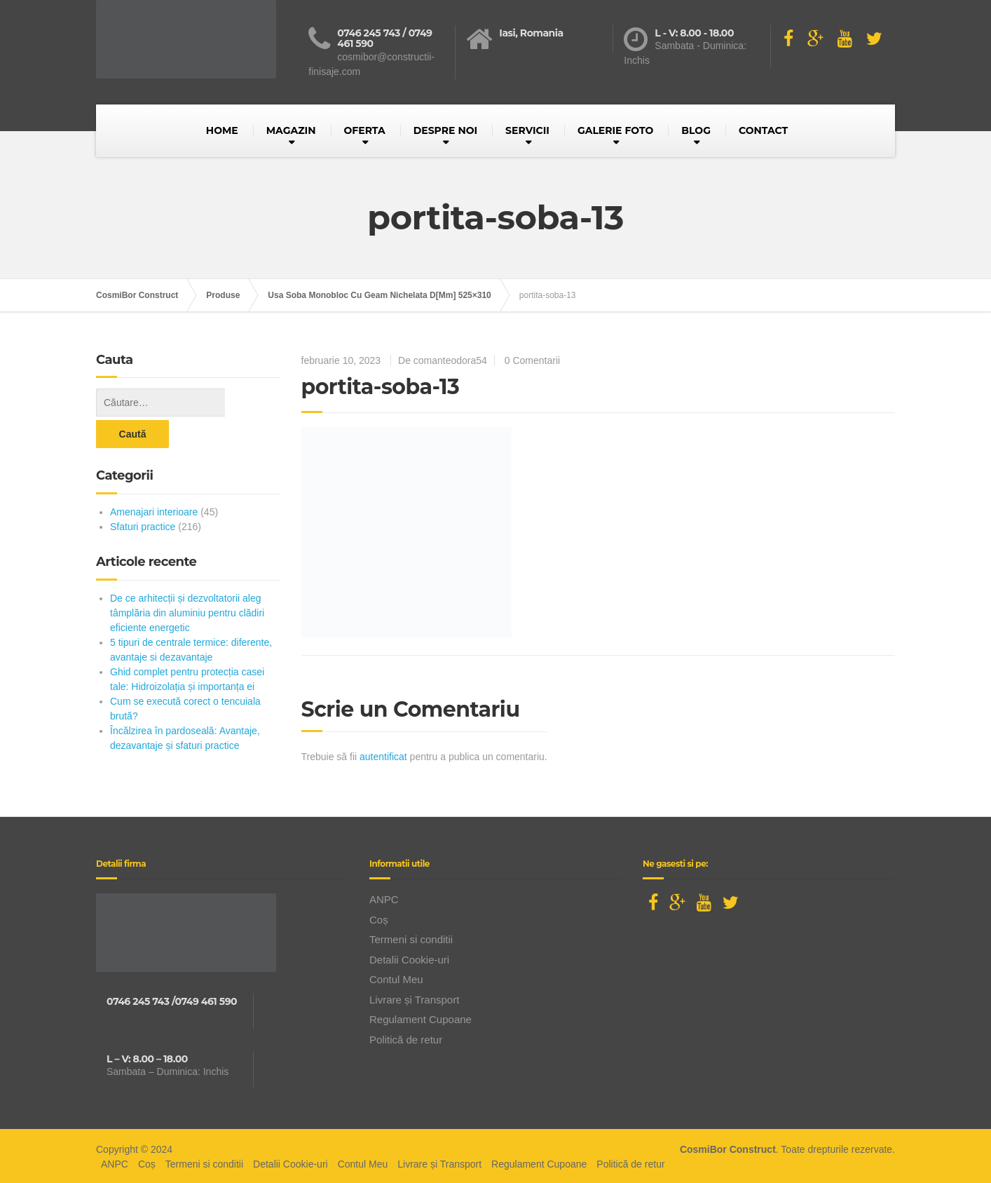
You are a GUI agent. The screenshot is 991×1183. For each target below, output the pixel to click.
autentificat (383, 756)
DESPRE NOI (445, 130)
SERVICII (527, 130)
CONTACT (763, 130)
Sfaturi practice (142, 495)
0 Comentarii (532, 360)
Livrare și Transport (414, 997)
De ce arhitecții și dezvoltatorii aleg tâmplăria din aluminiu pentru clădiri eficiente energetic (187, 581)
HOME (222, 130)
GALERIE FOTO (615, 130)
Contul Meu (396, 977)
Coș (378, 917)
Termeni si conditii (411, 937)
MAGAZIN (291, 130)
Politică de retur (405, 1037)
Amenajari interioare (154, 480)
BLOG (696, 130)
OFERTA (364, 130)
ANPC (384, 897)
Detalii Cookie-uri (409, 957)
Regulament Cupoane (420, 1017)
